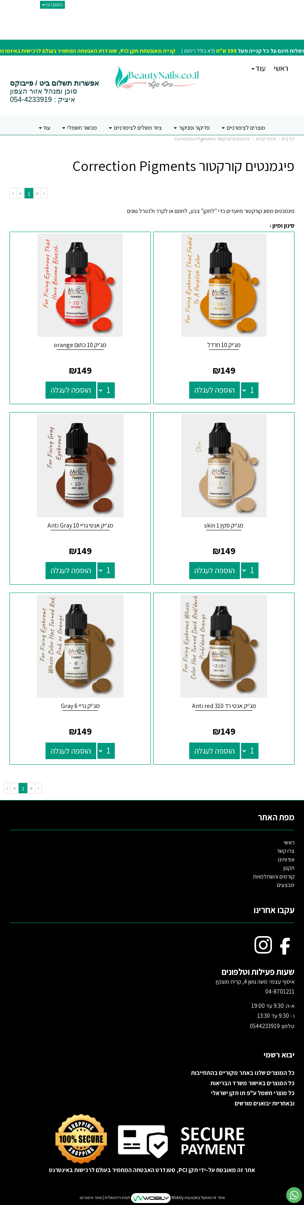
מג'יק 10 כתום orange (80, 345)
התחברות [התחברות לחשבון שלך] (52, 5)
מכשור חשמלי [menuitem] (79, 127)
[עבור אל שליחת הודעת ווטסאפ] (294, 1195)
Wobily (177, 1197)
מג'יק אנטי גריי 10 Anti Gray (80, 525)
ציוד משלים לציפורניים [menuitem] (135, 127)
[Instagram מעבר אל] (263, 950)
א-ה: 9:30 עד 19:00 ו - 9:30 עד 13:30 (272, 1016)
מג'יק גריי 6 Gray (80, 706)
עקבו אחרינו (274, 910)
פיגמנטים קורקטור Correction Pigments (212, 139)
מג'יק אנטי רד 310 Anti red (224, 706)
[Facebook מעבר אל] (285, 950)
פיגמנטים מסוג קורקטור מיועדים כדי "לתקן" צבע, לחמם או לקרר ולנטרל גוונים (210, 211)
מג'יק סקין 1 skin (223, 525)
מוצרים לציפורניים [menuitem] (243, 127)
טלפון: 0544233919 (272, 1026)
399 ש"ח (226, 50)
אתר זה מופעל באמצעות (152, 1198)
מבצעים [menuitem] (285, 884)
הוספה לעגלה (214, 390)
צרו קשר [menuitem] (285, 850)
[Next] (20, 193)
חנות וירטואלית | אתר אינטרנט (105, 1197)
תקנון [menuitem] (288, 867)
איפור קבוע (266, 139)
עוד (258, 68)
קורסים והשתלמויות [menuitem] (273, 876)
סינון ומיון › (282, 225)
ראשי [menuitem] (281, 68)
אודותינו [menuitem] (286, 859)
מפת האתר (276, 817)
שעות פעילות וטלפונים (258, 972)
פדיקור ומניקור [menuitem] (192, 127)
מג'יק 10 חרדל (224, 345)
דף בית (288, 139)
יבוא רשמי (278, 1055)
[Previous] (37, 193)
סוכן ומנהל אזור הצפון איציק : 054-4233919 (54, 91)
